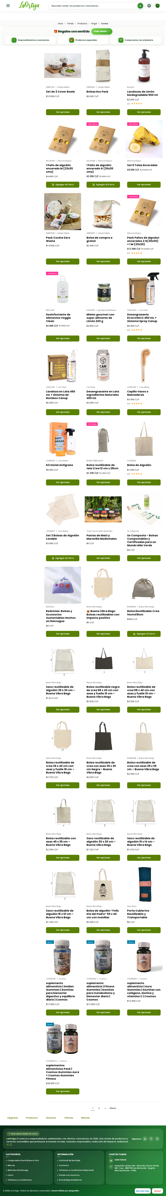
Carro (10, 1175)
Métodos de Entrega (18, 1170)
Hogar (94, 23)
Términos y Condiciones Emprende (76, 1170)
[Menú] (8, 6)
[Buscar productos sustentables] (96, 5)
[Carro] (157, 6)
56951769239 (120, 1159)
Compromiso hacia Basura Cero (23, 1160)
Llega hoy (12, 1117)
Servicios (51, 1117)
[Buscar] (140, 6)
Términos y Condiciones (20, 1180)
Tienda (70, 23)
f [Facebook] (151, 1138)
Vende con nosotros (69, 1175)
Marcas (85, 1117)
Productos (82, 23)
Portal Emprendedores (70, 1180)
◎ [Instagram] (145, 1138)
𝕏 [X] (157, 1138)
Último (112, 1108)
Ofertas (68, 1117)
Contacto (64, 1165)
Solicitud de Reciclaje (69, 1160)
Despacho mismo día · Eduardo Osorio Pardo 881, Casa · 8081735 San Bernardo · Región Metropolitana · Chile (137, 1168)
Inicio (60, 23)
